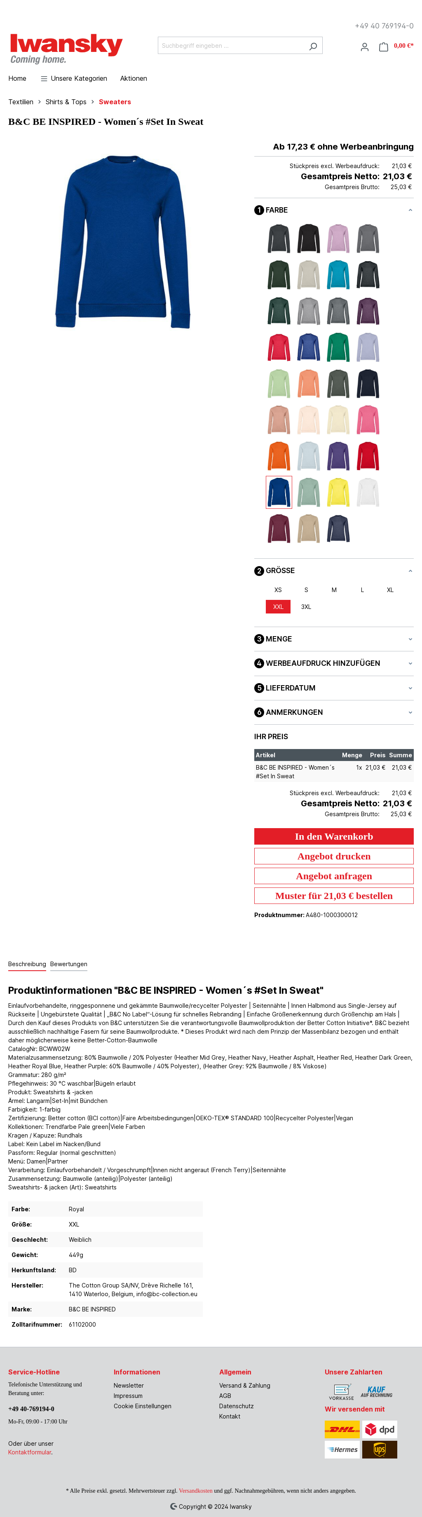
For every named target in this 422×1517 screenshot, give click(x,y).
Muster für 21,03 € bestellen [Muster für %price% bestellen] (334, 895)
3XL (306, 606)
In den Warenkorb (334, 836)
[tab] (27, 964)
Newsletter (129, 1385)
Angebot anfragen (334, 876)
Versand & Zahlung (244, 1385)
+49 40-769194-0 (31, 1408)
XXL (278, 606)
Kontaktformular (29, 1452)
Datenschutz (236, 1405)
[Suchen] (313, 45)
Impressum (128, 1395)
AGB (225, 1395)
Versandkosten (196, 1491)
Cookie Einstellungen (142, 1405)
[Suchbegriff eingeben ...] (231, 45)
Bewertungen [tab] (68, 963)
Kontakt (229, 1416)
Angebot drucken (334, 856)
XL (390, 589)
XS (278, 589)
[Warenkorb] (394, 46)
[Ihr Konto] (364, 46)
